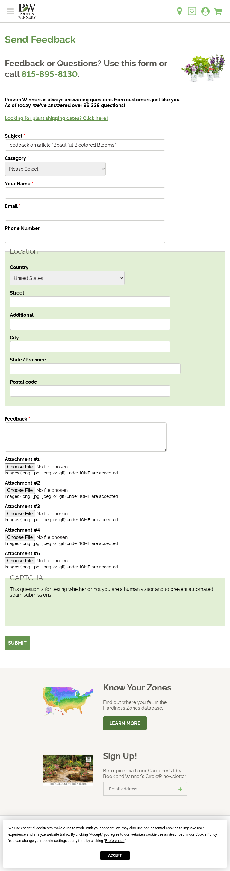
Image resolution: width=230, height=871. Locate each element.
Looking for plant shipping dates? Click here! (56, 118)
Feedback (17, 419)
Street (17, 293)
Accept (115, 855)
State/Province (28, 360)
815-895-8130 (50, 74)
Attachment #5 (22, 553)
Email (13, 206)
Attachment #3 (22, 506)
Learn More (124, 723)
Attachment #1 (22, 459)
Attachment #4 (22, 530)
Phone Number (22, 228)
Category (17, 158)
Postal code (23, 382)
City (14, 337)
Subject (15, 136)
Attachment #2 (22, 483)
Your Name (19, 184)
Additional (22, 315)
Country (19, 267)
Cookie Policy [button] (206, 834)
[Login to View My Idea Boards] (192, 8)
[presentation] (55, 609)
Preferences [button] (114, 841)
